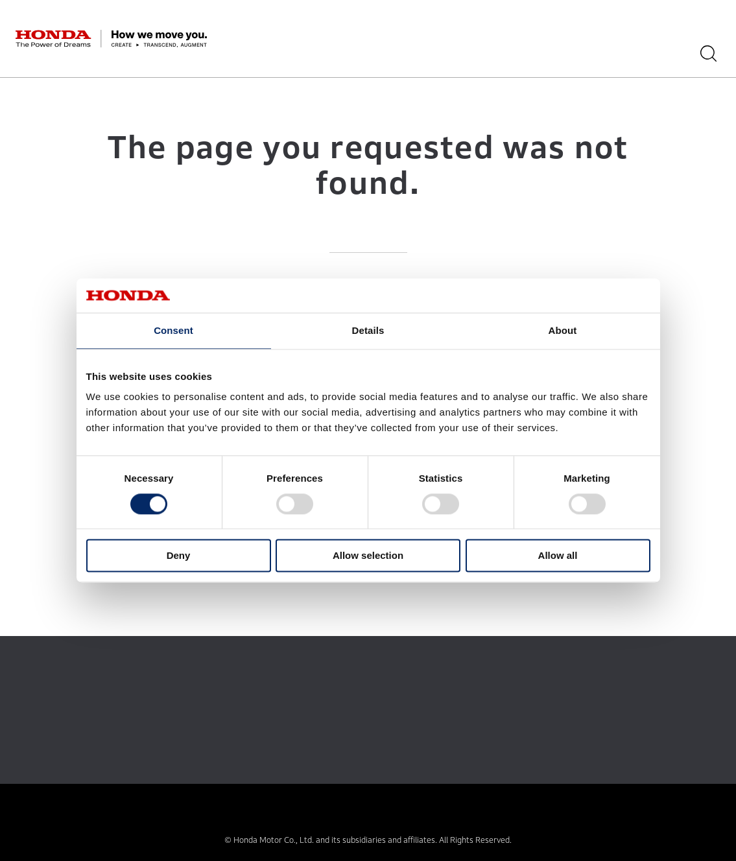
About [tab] (563, 330)
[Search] (713, 53)
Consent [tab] (173, 330)
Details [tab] (368, 330)
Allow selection (368, 555)
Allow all (558, 555)
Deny (179, 555)
